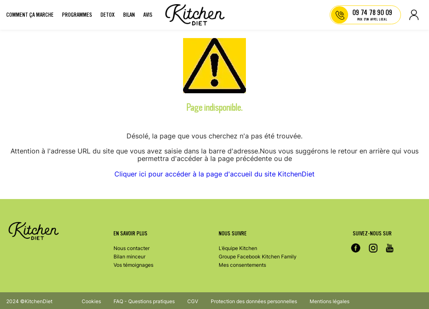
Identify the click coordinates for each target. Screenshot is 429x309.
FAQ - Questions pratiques (144, 301)
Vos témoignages (133, 265)
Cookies (91, 301)
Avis (147, 15)
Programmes (77, 15)
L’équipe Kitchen (238, 248)
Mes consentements (242, 265)
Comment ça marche (30, 15)
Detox (108, 15)
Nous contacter (132, 248)
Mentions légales (329, 301)
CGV (192, 301)
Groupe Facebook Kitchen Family (258, 256)
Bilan (129, 15)
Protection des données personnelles (254, 301)
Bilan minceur (129, 256)
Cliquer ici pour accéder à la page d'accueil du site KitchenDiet (214, 174)
